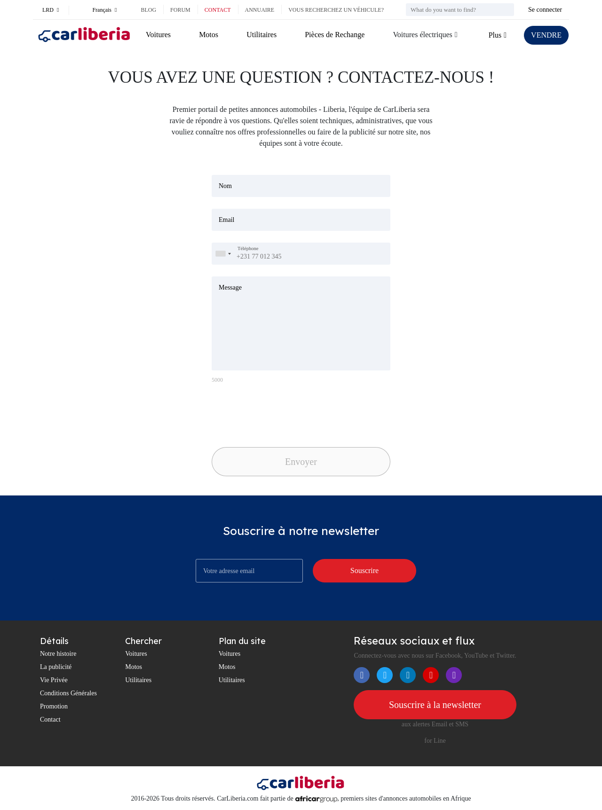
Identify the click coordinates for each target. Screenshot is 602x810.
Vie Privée (54, 680)
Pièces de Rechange (334, 35)
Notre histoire (58, 653)
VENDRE (546, 35)
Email (226, 219)
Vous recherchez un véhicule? (336, 10)
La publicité (55, 666)
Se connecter (545, 9)
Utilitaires (261, 35)
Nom (225, 185)
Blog (148, 10)
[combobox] (223, 253)
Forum (180, 10)
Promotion (54, 706)
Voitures (158, 35)
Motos (208, 35)
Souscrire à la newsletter (435, 705)
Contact (218, 10)
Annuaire (260, 10)
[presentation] (277, 413)
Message (230, 287)
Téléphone (248, 248)
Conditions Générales (68, 693)
